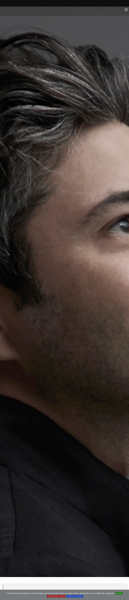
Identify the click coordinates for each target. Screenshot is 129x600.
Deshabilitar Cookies (56, 596)
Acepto (119, 593)
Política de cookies (74, 596)
